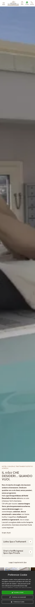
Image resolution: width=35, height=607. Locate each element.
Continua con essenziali (17, 597)
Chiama (32, 3)
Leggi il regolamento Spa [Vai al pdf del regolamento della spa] (18, 562)
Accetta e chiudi (17, 592)
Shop (22, 3)
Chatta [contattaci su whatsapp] (27, 3)
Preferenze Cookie (17, 602)
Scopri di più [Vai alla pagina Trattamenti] (6, 532)
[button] (17, 541)
